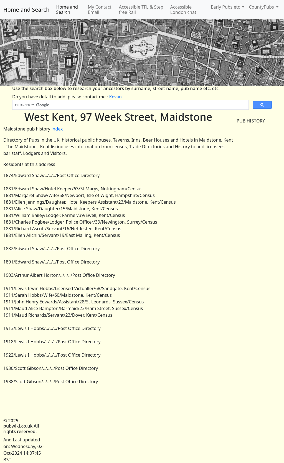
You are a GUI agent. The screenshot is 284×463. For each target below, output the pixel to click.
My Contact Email (99, 9)
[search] (130, 105)
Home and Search (26, 9)
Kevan (115, 97)
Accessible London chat (183, 9)
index (57, 129)
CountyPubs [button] (262, 7)
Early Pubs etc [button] (226, 7)
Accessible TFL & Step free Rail (141, 9)
